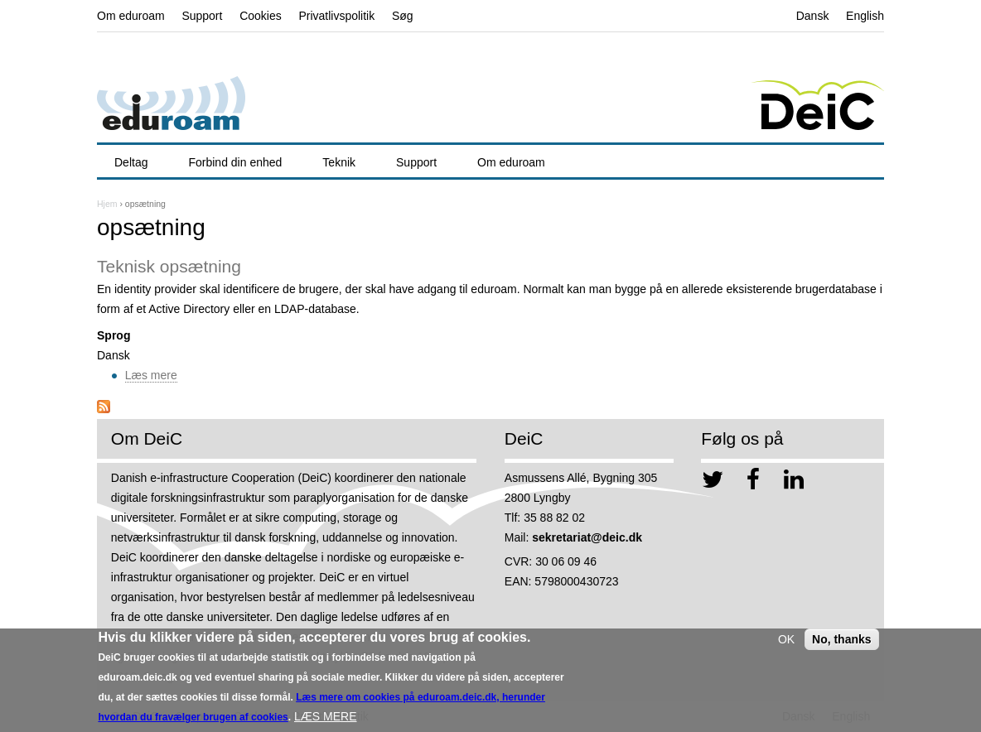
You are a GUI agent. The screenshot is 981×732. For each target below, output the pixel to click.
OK (786, 644)
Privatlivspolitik (336, 15)
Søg (402, 15)
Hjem (107, 204)
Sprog (113, 335)
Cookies (260, 15)
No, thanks (842, 644)
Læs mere (151, 375)
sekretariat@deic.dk (587, 537)
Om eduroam (131, 15)
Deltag (130, 162)
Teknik (338, 162)
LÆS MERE (325, 721)
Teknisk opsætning (169, 266)
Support (201, 15)
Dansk (812, 15)
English (865, 15)
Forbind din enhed (235, 162)
